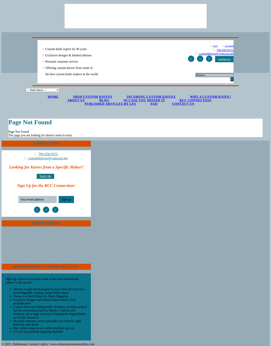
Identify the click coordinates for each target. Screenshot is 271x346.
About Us (76, 100)
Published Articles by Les (110, 103)
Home (53, 96)
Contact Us (183, 103)
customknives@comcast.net (214, 53)
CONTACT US (224, 59)
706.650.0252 (223, 50)
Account (227, 45)
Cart (213, 45)
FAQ (154, 103)
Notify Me (45, 176)
